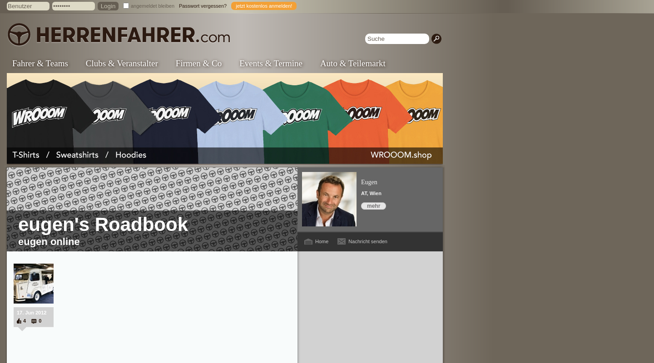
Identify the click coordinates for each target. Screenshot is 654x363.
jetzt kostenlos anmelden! (264, 6)
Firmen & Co (199, 63)
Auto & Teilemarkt (353, 63)
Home (321, 241)
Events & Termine (270, 63)
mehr (373, 206)
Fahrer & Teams (40, 63)
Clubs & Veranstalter (122, 63)
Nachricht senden (367, 241)
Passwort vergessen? (203, 6)
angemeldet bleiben (152, 6)
